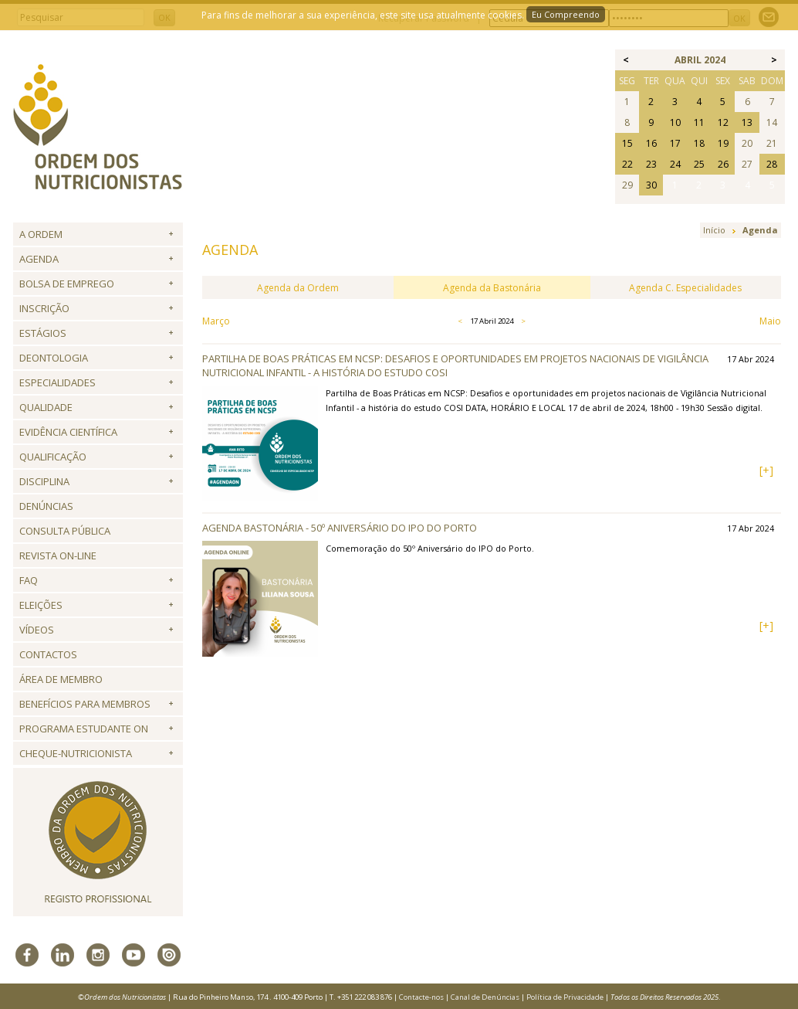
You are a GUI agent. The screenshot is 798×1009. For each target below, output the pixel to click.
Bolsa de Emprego (66, 283)
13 (747, 122)
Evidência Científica (68, 432)
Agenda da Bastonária (492, 287)
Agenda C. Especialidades (685, 287)
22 (627, 164)
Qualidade (46, 407)
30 (651, 185)
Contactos (48, 654)
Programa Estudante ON (83, 729)
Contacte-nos (421, 997)
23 (651, 164)
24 (675, 164)
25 (699, 164)
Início (714, 230)
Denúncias (46, 506)
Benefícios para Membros (84, 704)
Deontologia (53, 358)
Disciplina (44, 481)
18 (699, 143)
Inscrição (44, 308)
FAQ (28, 580)
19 (723, 143)
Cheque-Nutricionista (75, 753)
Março (216, 321)
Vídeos (36, 630)
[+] (766, 470)
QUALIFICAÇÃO (52, 457)
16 (651, 143)
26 (723, 164)
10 (675, 122)
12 (723, 122)
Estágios (42, 333)
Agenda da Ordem (298, 287)
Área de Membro (61, 679)
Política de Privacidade (565, 997)
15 (627, 143)
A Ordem (41, 234)
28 (771, 164)
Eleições (41, 605)
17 (675, 143)
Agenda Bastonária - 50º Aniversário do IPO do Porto (339, 528)
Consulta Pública (64, 531)
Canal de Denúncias (485, 997)
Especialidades (57, 382)
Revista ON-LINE (57, 555)
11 (699, 122)
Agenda (39, 259)
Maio (770, 321)
